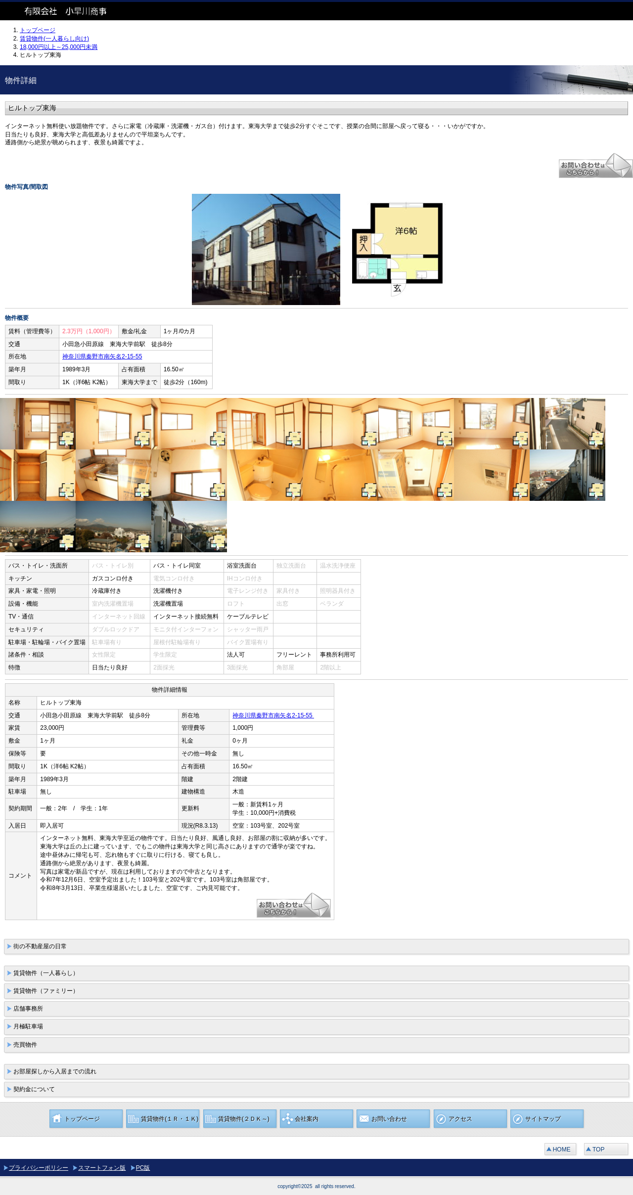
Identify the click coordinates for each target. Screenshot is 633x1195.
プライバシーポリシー (38, 1167)
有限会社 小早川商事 (74, 11)
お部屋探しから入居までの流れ (54, 1071)
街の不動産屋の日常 (40, 946)
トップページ (37, 30)
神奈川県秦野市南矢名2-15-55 (102, 356)
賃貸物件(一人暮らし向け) (54, 38)
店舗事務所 (28, 1008)
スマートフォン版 (102, 1167)
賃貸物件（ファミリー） (46, 990)
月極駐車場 (28, 1026)
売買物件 (25, 1044)
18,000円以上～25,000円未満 (58, 47)
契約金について (34, 1089)
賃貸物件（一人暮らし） (46, 973)
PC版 (143, 1167)
